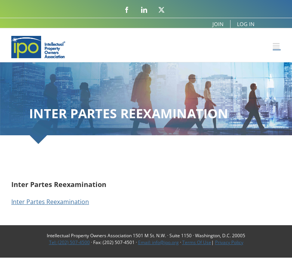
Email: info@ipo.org (158, 242)
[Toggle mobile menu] (277, 46)
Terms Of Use (196, 242)
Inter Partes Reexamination (50, 202)
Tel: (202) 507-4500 (69, 242)
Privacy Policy (229, 242)
